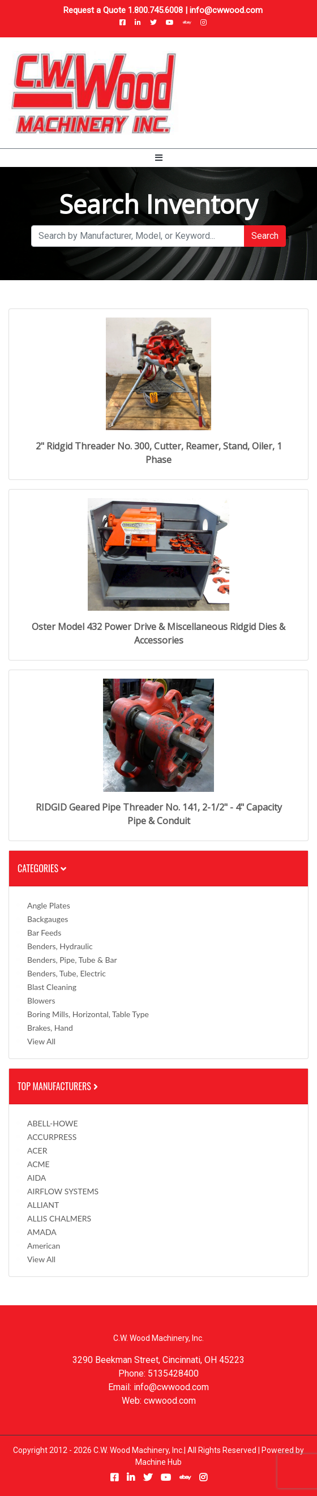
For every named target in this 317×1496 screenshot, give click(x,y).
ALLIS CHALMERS (59, 1218)
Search (265, 235)
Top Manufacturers (59, 1086)
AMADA (42, 1232)
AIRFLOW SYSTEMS (62, 1191)
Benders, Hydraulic (60, 946)
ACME (38, 1164)
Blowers (41, 1000)
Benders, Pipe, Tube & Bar (72, 960)
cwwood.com (170, 1400)
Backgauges (47, 919)
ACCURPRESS (51, 1137)
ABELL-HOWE (52, 1123)
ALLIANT (43, 1205)
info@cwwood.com (226, 10)
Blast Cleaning (51, 987)
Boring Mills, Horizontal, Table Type (88, 1014)
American (43, 1245)
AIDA (36, 1177)
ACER (37, 1150)
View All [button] (41, 1041)
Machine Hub (158, 1462)
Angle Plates (48, 905)
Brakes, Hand (50, 1027)
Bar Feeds (44, 932)
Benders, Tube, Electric (66, 973)
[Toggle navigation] (158, 158)
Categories (42, 868)
